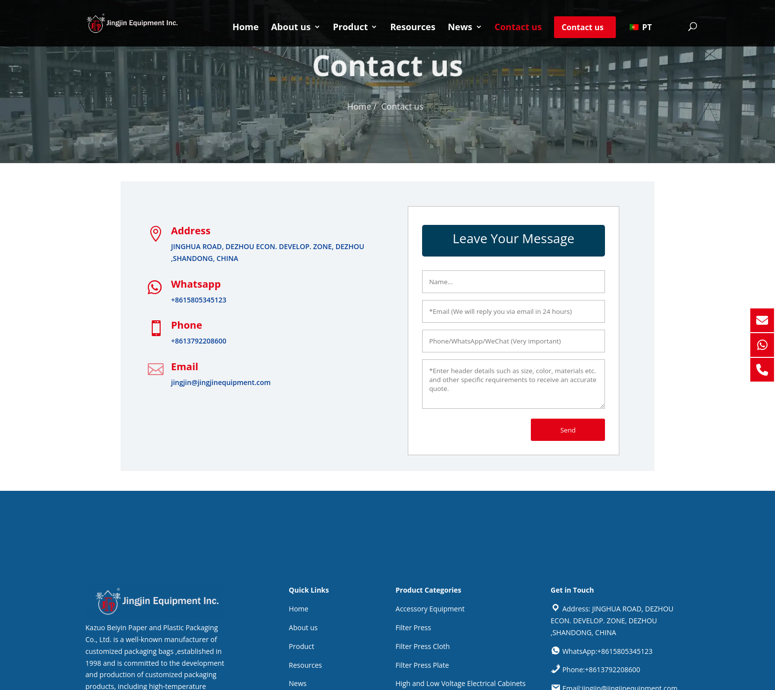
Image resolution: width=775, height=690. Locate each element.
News (460, 28)
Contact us (518, 28)
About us (290, 28)
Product (350, 28)
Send (568, 430)
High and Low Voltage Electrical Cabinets (460, 683)
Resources (412, 28)
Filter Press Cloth (422, 646)
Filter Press (413, 627)
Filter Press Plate (422, 665)
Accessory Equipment (430, 608)
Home (245, 28)
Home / (363, 106)
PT (640, 27)
